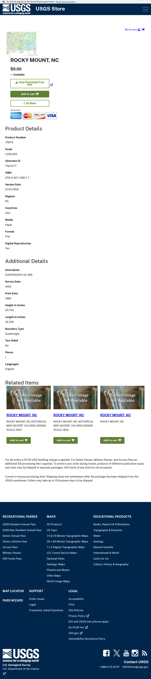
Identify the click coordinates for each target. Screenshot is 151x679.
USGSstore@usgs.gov (135, 666)
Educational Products (112, 516)
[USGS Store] (37, 9)
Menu (145, 9)
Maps (51, 516)
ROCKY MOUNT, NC (21, 415)
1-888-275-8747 (109, 666)
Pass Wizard (13, 600)
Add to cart (30, 94)
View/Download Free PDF (29, 83)
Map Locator (13, 591)
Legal (73, 591)
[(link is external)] (31, 84)
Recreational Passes (20, 516)
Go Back (30, 103)
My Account (132, 29)
